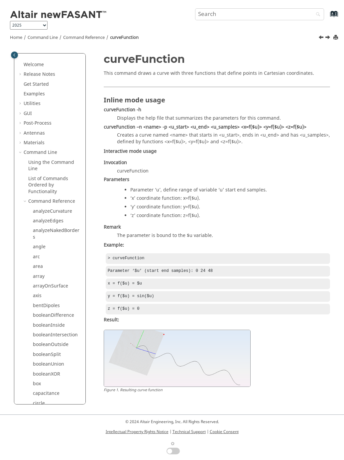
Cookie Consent (224, 432)
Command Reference (84, 38)
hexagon (42, 330)
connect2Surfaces (52, 76)
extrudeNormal (50, 282)
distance (42, 194)
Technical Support (189, 432)
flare (38, 301)
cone (38, 66)
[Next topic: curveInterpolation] (328, 38)
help (38, 321)
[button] (30, 57)
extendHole (45, 262)
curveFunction (124, 38)
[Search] (316, 14)
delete (40, 174)
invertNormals (49, 379)
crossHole (44, 125)
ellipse (40, 213)
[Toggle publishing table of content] (14, 55)
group (40, 311)
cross (39, 115)
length (40, 389)
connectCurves (49, 86)
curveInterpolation (53, 155)
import (40, 360)
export (40, 252)
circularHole (46, 57)
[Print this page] (336, 37)
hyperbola (44, 340)
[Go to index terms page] (326, 17)
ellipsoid (42, 223)
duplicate (43, 203)
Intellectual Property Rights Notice (137, 432)
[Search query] (259, 14)
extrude (41, 272)
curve (39, 135)
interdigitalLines (51, 370)
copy (38, 106)
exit (37, 233)
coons (39, 96)
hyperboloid (46, 350)
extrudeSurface (50, 291)
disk (37, 184)
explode (42, 242)
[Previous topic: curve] (321, 38)
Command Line (43, 38)
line (37, 399)
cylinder (42, 164)
